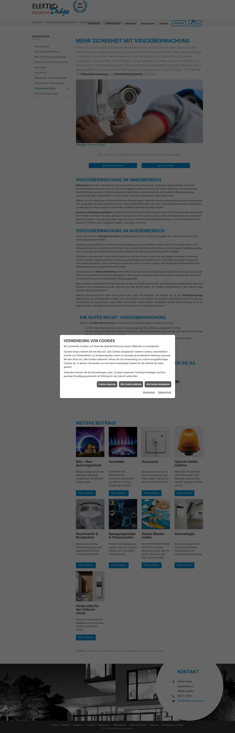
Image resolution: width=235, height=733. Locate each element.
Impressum (149, 392)
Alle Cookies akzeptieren (158, 384)
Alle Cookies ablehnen (130, 384)
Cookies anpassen (107, 384)
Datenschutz (164, 392)
